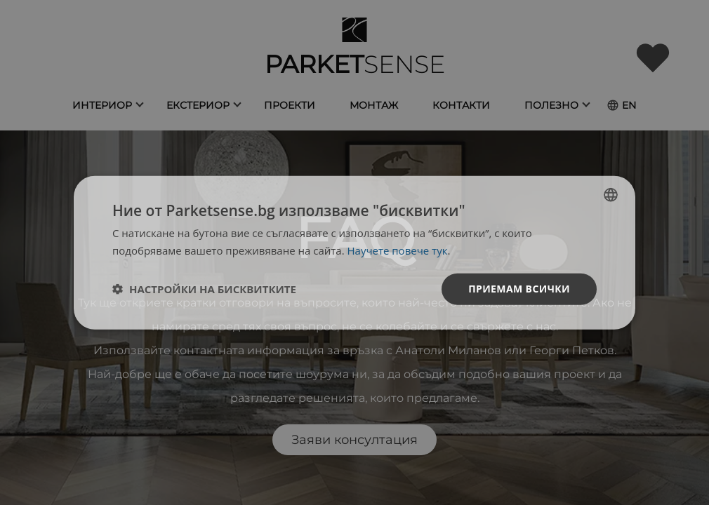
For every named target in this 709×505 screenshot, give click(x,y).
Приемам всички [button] (519, 288)
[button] (204, 289)
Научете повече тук (397, 250)
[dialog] (354, 253)
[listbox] (611, 195)
